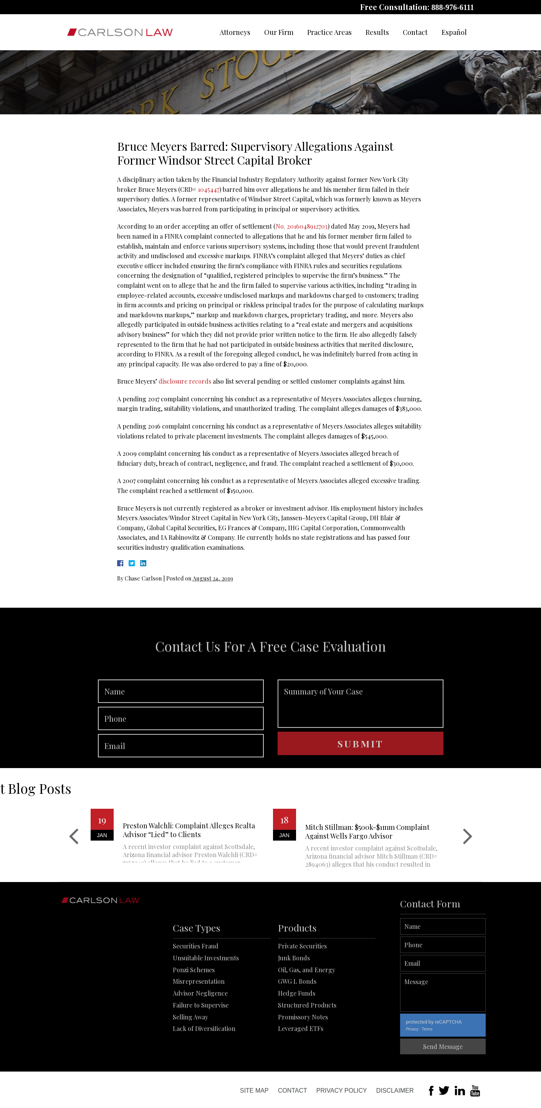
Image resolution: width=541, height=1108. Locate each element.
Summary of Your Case (360, 736)
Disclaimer (395, 1090)
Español (454, 32)
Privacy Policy (341, 1090)
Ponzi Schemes (194, 1018)
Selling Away (190, 1065)
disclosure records (185, 381)
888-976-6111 (452, 7)
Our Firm (278, 32)
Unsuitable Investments (206, 1006)
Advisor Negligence (200, 1041)
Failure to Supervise (200, 1053)
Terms (460, 1029)
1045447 (208, 189)
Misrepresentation (199, 1030)
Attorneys (235, 32)
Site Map (254, 1090)
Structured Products (307, 1053)
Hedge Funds (296, 1041)
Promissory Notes (303, 1065)
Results (377, 32)
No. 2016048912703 (302, 226)
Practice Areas (329, 32)
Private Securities (302, 994)
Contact (415, 32)
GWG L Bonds (297, 1030)
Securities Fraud (195, 994)
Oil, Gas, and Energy (306, 1018)
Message (476, 992)
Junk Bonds (294, 1006)
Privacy (446, 1029)
